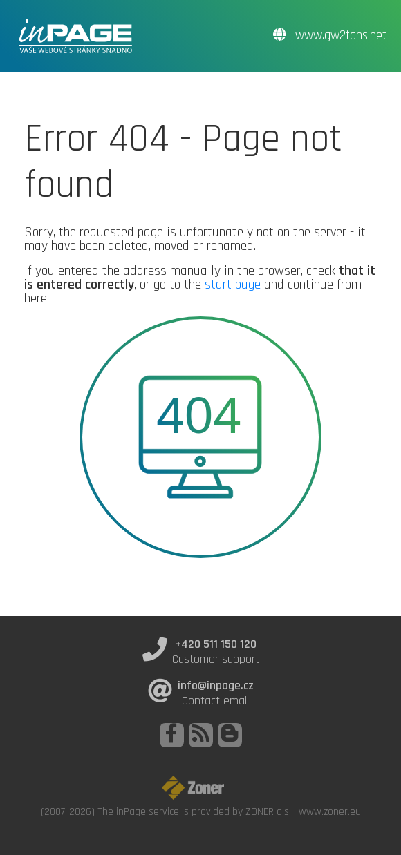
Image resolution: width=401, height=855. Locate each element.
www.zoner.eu (330, 811)
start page (233, 285)
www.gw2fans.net (330, 35)
